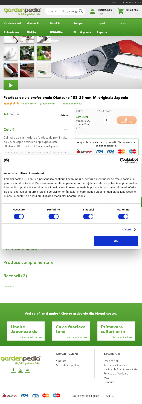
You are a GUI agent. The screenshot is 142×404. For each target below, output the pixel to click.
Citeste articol (28, 337)
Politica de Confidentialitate (120, 369)
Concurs (108, 382)
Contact (61, 361)
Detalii (9, 130)
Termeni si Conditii (115, 365)
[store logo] (18, 12)
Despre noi (110, 361)
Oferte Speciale (129, 2)
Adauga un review (71, 104)
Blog (112, 2)
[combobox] (60, 11)
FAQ (106, 378)
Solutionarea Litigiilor (86, 396)
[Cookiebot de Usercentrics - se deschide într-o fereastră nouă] (122, 160)
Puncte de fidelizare (115, 373)
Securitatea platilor (68, 365)
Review (7, 288)
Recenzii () (15, 279)
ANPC (110, 396)
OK (116, 240)
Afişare (126, 229)
